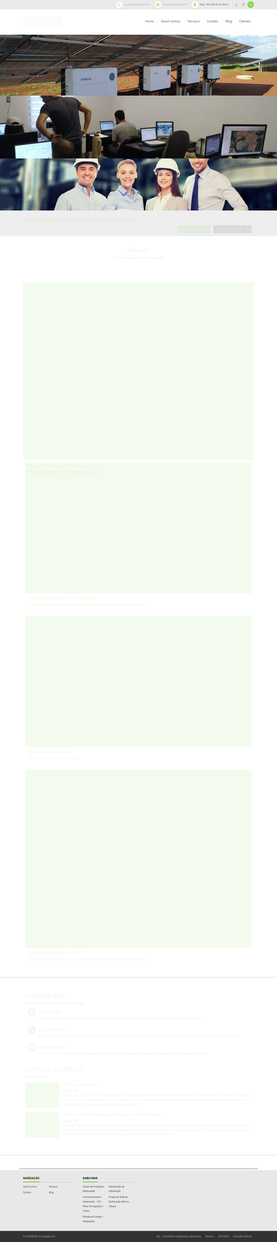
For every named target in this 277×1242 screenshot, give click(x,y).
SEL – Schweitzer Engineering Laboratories (179, 1236)
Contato (212, 21)
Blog (228, 21)
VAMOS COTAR (190, 229)
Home (149, 21)
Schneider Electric (242, 1236)
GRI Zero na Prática (80, 1084)
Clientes (244, 21)
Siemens (209, 1236)
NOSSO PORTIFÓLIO (228, 229)
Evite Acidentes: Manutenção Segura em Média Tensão (112, 1114)
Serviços (194, 21)
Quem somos (170, 21)
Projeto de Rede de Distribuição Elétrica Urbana (119, 1202)
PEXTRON (223, 1236)
